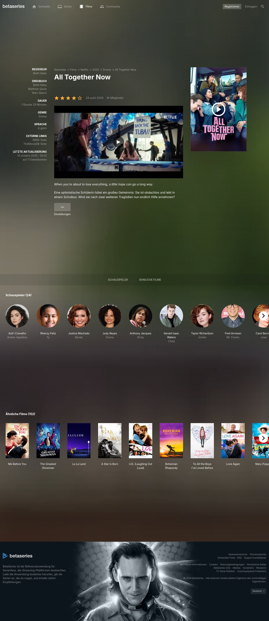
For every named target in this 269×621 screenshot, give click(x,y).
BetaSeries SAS (222, 567)
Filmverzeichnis (258, 554)
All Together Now (125, 69)
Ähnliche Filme (150, 279)
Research (261, 567)
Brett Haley (40, 73)
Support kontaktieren (255, 557)
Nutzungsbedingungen (232, 564)
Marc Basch (39, 92)
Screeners (248, 567)
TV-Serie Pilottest (225, 571)
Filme (73, 69)
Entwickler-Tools (226, 557)
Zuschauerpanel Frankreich (251, 571)
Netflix (85, 69)
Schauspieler (118, 279)
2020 (95, 69)
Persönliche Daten (256, 564)
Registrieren (232, 6)
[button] (17, 323)
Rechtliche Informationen (193, 564)
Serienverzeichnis (237, 554)
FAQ (239, 557)
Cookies (213, 564)
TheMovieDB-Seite (35, 143)
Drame (107, 69)
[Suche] (262, 6)
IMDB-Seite (40, 139)
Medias (236, 567)
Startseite (60, 69)
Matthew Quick (37, 88)
